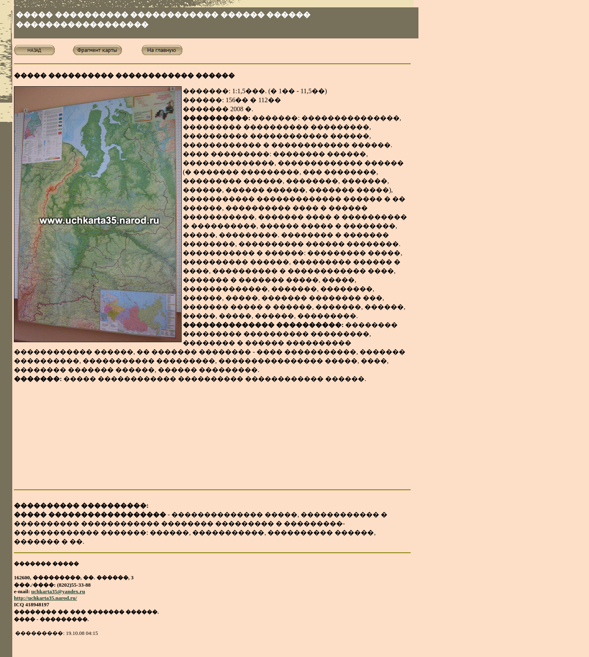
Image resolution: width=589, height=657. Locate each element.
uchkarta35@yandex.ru (58, 591)
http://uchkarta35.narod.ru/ (45, 598)
